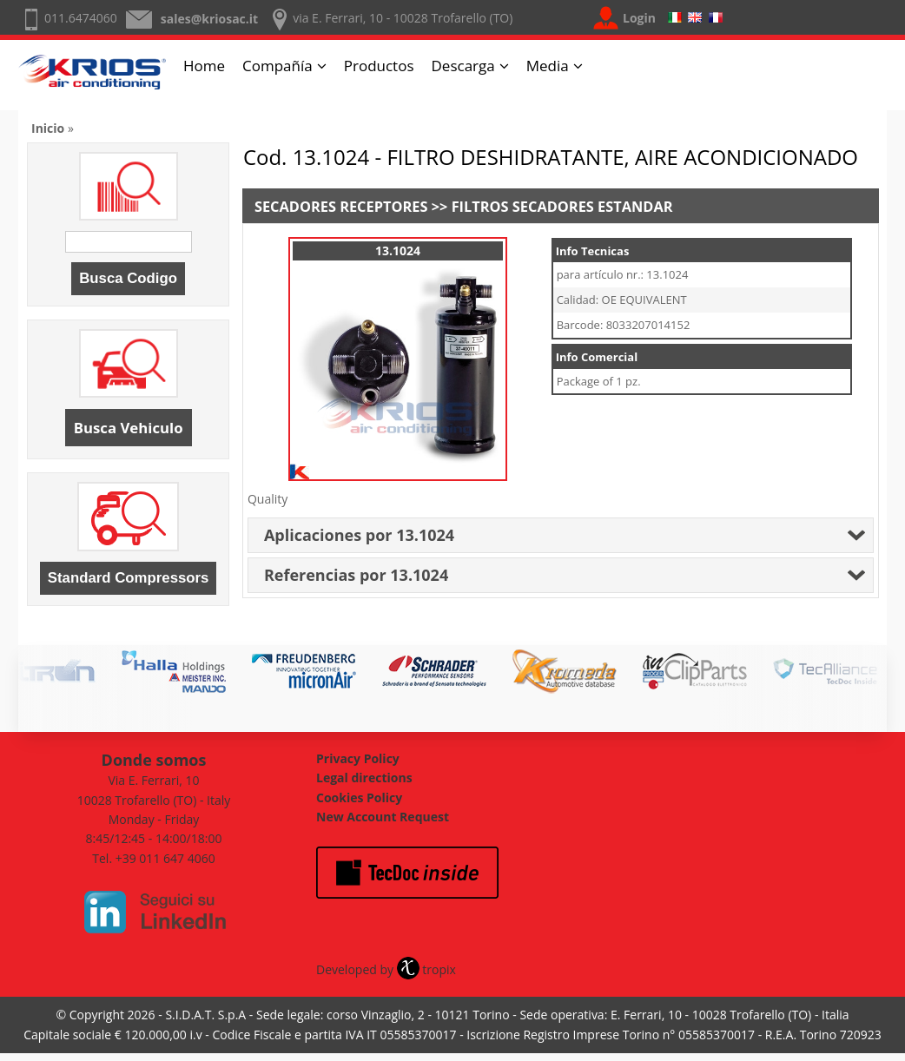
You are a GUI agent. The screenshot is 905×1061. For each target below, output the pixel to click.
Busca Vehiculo (128, 428)
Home (204, 66)
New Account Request (382, 816)
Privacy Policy (358, 758)
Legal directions (364, 777)
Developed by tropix (386, 969)
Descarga (463, 66)
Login (639, 18)
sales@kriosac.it (209, 18)
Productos (379, 66)
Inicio (47, 128)
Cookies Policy (359, 797)
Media (547, 66)
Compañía (277, 66)
